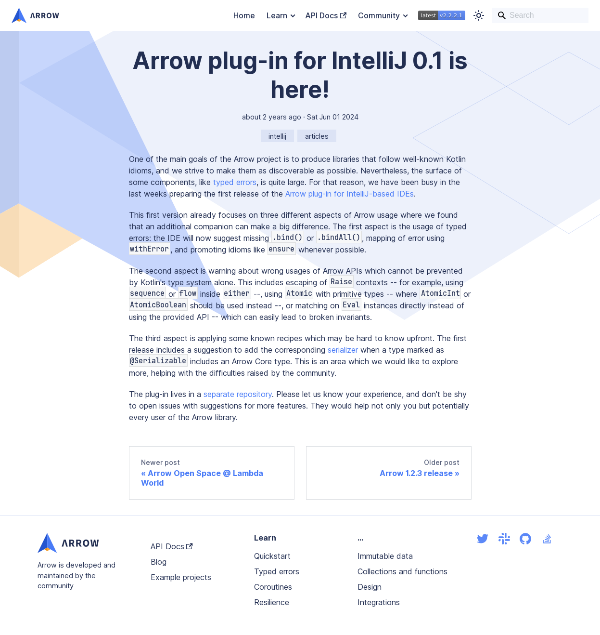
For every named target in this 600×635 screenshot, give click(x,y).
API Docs (325, 15)
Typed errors (276, 571)
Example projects (181, 577)
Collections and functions (402, 571)
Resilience (271, 602)
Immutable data (385, 556)
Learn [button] (277, 15)
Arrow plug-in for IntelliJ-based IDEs (349, 193)
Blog (158, 562)
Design (369, 587)
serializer (343, 350)
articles (317, 136)
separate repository (238, 394)
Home (244, 15)
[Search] (540, 15)
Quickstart (272, 556)
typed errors (234, 182)
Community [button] (379, 15)
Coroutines (273, 587)
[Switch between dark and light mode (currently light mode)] (478, 15)
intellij (277, 136)
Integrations (378, 602)
